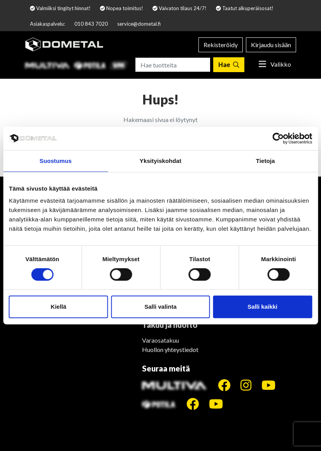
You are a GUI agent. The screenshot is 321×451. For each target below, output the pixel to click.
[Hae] (228, 64)
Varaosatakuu (160, 340)
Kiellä (58, 306)
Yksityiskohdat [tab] (160, 160)
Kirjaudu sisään (271, 44)
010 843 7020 (91, 24)
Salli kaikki (262, 306)
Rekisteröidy (220, 44)
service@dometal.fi (139, 24)
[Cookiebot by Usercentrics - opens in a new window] (278, 138)
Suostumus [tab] (56, 160)
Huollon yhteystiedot (170, 349)
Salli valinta (160, 306)
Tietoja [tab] (265, 160)
